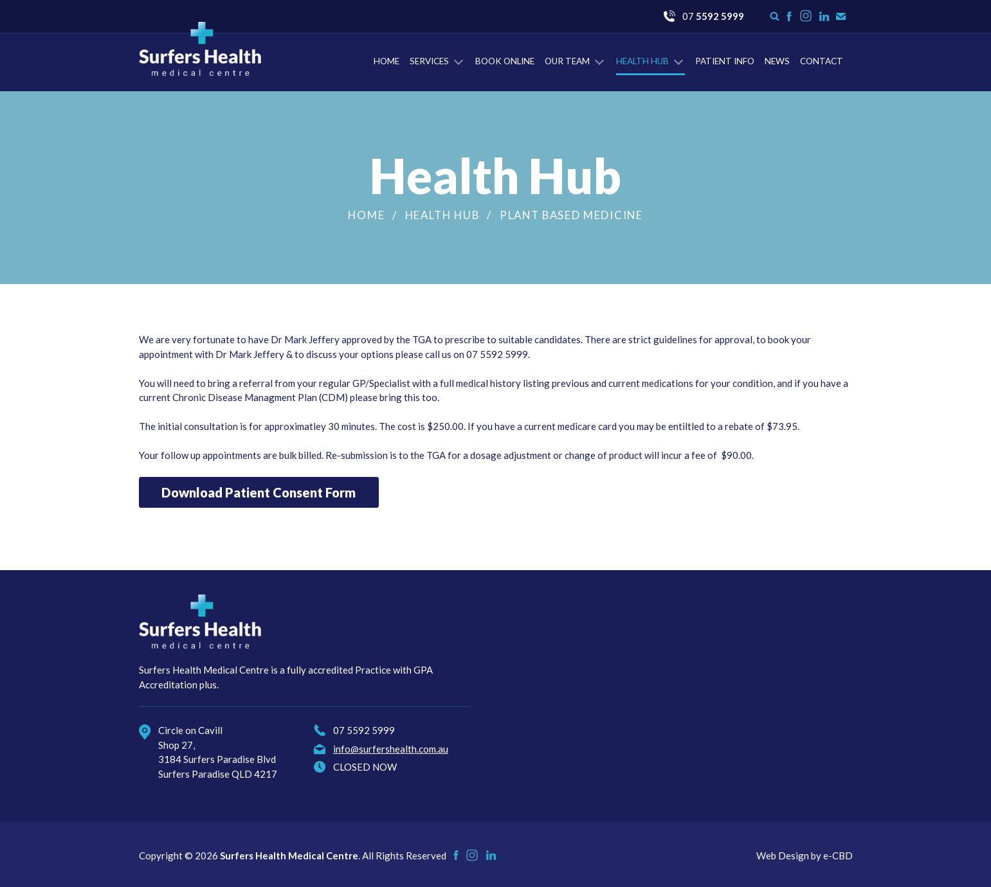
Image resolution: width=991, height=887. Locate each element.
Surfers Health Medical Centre (200, 49)
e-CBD (838, 855)
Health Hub (642, 61)
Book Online (504, 61)
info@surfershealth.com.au (390, 749)
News (777, 61)
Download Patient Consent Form (258, 492)
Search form (774, 16)
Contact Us (841, 16)
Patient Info (724, 61)
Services (429, 61)
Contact (821, 61)
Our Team (567, 61)
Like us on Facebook (789, 16)
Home (386, 61)
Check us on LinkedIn (824, 16)
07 (713, 16)
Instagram (806, 21)
